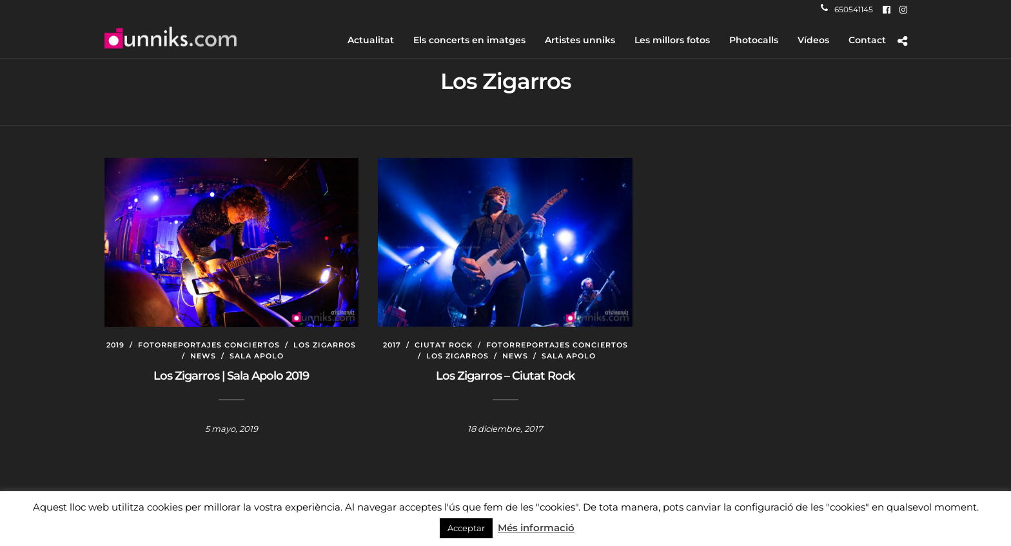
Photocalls (753, 40)
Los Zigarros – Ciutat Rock (505, 376)
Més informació (536, 528)
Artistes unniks (580, 40)
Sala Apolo (257, 355)
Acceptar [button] (466, 528)
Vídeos (813, 40)
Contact (867, 40)
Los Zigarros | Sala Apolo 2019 (231, 376)
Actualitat (371, 40)
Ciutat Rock (444, 344)
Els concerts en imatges (469, 40)
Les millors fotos (672, 40)
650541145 (847, 9)
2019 (115, 344)
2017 (392, 344)
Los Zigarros (324, 344)
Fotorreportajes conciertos (209, 344)
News (203, 355)
